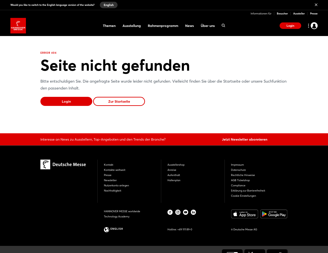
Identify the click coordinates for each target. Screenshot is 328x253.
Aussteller (299, 13)
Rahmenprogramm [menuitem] (163, 26)
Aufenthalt (173, 175)
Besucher (282, 13)
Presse (314, 13)
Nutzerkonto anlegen (116, 185)
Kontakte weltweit (114, 169)
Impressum (237, 164)
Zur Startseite (119, 101)
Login (290, 26)
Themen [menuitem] (109, 26)
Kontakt (108, 164)
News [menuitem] (189, 26)
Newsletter (110, 180)
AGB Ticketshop (240, 180)
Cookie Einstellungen (243, 195)
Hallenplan (173, 180)
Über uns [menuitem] (208, 26)
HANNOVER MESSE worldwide (122, 211)
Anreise (171, 169)
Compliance (238, 185)
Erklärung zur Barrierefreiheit (248, 190)
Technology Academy (116, 216)
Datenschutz (238, 169)
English (109, 5)
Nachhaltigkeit (112, 190)
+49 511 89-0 (184, 229)
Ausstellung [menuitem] (132, 26)
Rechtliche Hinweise (243, 175)
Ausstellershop (176, 164)
